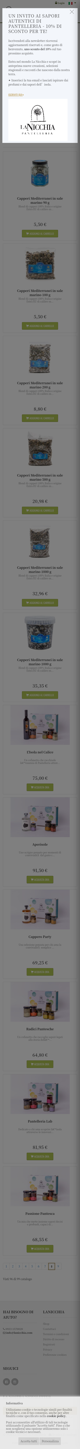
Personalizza (50, 1441)
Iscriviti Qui (16, 94)
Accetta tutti (29, 1441)
